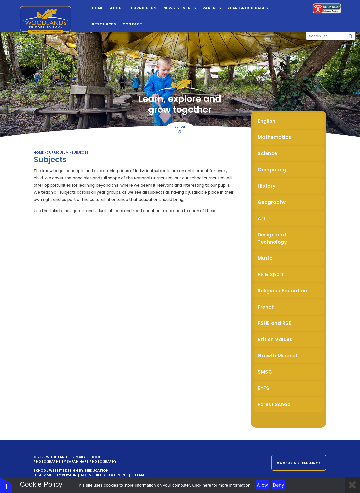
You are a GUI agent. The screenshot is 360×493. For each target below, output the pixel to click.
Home (39, 152)
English (267, 121)
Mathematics (275, 137)
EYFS (263, 388)
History (267, 186)
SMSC (265, 372)
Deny (278, 485)
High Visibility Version (55, 475)
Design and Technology (272, 239)
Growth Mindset (278, 355)
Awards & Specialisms (299, 462)
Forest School (275, 404)
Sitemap (139, 475)
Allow (262, 485)
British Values (275, 339)
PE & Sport (271, 274)
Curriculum (57, 152)
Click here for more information (221, 485)
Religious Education (282, 291)
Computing (272, 169)
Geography (272, 202)
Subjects (80, 152)
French (266, 307)
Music (265, 258)
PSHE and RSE (274, 323)
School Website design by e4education (71, 470)
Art (262, 218)
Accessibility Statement (104, 475)
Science (268, 153)
